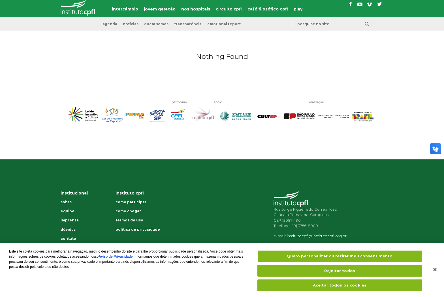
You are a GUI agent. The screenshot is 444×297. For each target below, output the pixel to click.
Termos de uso (129, 220)
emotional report (224, 24)
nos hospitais (195, 9)
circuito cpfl (229, 9)
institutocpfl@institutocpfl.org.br (317, 236)
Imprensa (70, 220)
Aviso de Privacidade (116, 261)
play (298, 9)
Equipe (67, 211)
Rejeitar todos (339, 275)
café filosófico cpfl (267, 9)
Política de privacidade (138, 230)
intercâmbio (125, 9)
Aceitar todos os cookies (339, 289)
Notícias (130, 24)
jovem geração (160, 9)
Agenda (110, 24)
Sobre (66, 202)
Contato (68, 239)
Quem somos (156, 24)
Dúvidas (68, 230)
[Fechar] (435, 274)
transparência (188, 24)
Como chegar (128, 211)
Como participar (131, 202)
